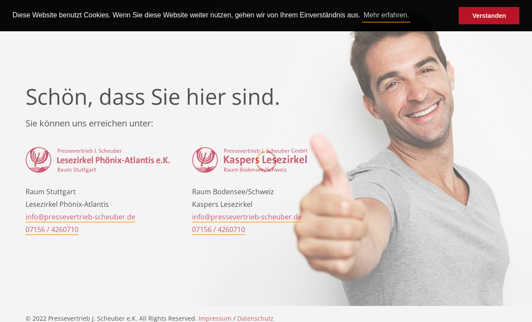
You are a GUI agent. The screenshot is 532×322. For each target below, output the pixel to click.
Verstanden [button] (489, 15)
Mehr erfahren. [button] (386, 15)
